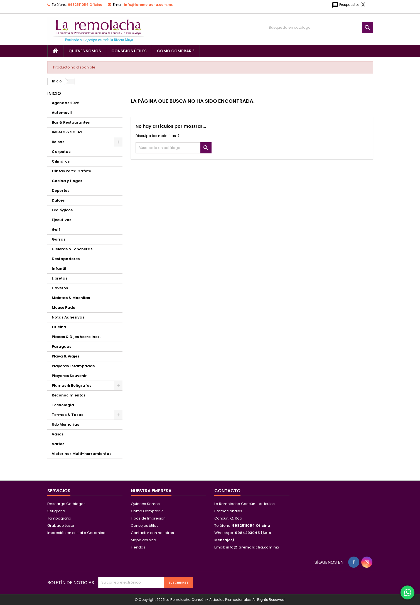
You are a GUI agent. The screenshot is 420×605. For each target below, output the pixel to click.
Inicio (54, 93)
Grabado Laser (61, 525)
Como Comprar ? (176, 51)
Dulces (58, 200)
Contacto (227, 491)
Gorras (58, 239)
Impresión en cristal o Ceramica (76, 532)
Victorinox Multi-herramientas (81, 453)
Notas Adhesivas (68, 317)
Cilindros (61, 161)
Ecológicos (62, 210)
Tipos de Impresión (148, 518)
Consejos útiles (129, 51)
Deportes (60, 190)
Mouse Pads (63, 307)
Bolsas (58, 141)
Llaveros (60, 288)
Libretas (59, 278)
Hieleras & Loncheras (72, 249)
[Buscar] (319, 27)
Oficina (59, 327)
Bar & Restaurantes (71, 122)
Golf (56, 229)
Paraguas (61, 346)
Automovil (62, 112)
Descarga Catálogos (66, 503)
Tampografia (59, 518)
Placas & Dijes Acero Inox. (76, 336)
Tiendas (138, 547)
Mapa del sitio (143, 540)
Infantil (59, 268)
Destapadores (66, 258)
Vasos (57, 434)
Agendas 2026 (66, 103)
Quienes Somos (84, 51)
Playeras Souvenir (69, 375)
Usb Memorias (65, 424)
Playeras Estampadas (73, 366)
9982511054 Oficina (85, 4)
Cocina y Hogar (67, 180)
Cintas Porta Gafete (71, 171)
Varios (58, 444)
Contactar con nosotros (152, 532)
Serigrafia (56, 511)
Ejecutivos (61, 219)
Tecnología (63, 405)
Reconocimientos (68, 395)
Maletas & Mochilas (71, 297)
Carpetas (61, 151)
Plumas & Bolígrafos (71, 385)
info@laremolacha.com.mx (148, 4)
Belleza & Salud (67, 132)
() (348, 5)
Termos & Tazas (67, 414)
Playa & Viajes (65, 356)
